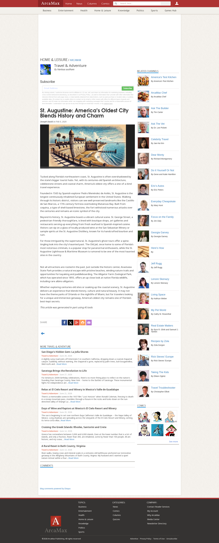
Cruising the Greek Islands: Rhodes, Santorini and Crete (74, 427)
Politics (140, 10)
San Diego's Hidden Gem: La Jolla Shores (65, 351)
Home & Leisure (102, 10)
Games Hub (170, 10)
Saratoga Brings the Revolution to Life (64, 370)
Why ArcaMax (153, 515)
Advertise (134, 538)
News (115, 506)
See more (173, 441)
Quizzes (116, 519)
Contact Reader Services (158, 506)
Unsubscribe (171, 538)
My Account (152, 511)
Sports (154, 10)
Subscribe (127, 88)
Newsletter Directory (156, 523)
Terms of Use (159, 538)
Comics (116, 511)
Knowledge (124, 10)
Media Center (153, 519)
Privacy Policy (145, 538)
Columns (117, 515)
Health (83, 10)
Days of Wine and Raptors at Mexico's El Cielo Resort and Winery (79, 408)
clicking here (108, 103)
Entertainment (65, 10)
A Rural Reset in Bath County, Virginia (63, 446)
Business (47, 10)
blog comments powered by (55, 488)
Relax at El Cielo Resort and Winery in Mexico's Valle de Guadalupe (80, 389)
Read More (62, 364)
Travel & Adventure (50, 356)
